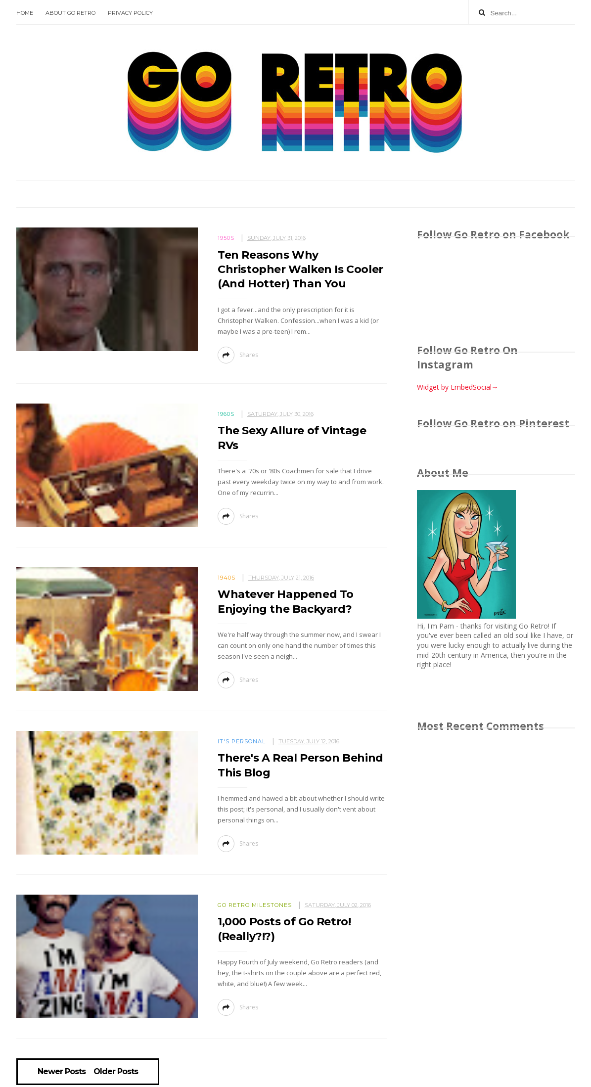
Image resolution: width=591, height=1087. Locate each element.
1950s (226, 237)
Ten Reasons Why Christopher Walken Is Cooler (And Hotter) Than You (300, 269)
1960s (226, 413)
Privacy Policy (130, 12)
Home (24, 12)
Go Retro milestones (255, 905)
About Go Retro (70, 12)
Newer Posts (62, 1072)
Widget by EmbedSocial (458, 387)
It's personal (242, 741)
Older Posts (115, 1072)
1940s (226, 577)
